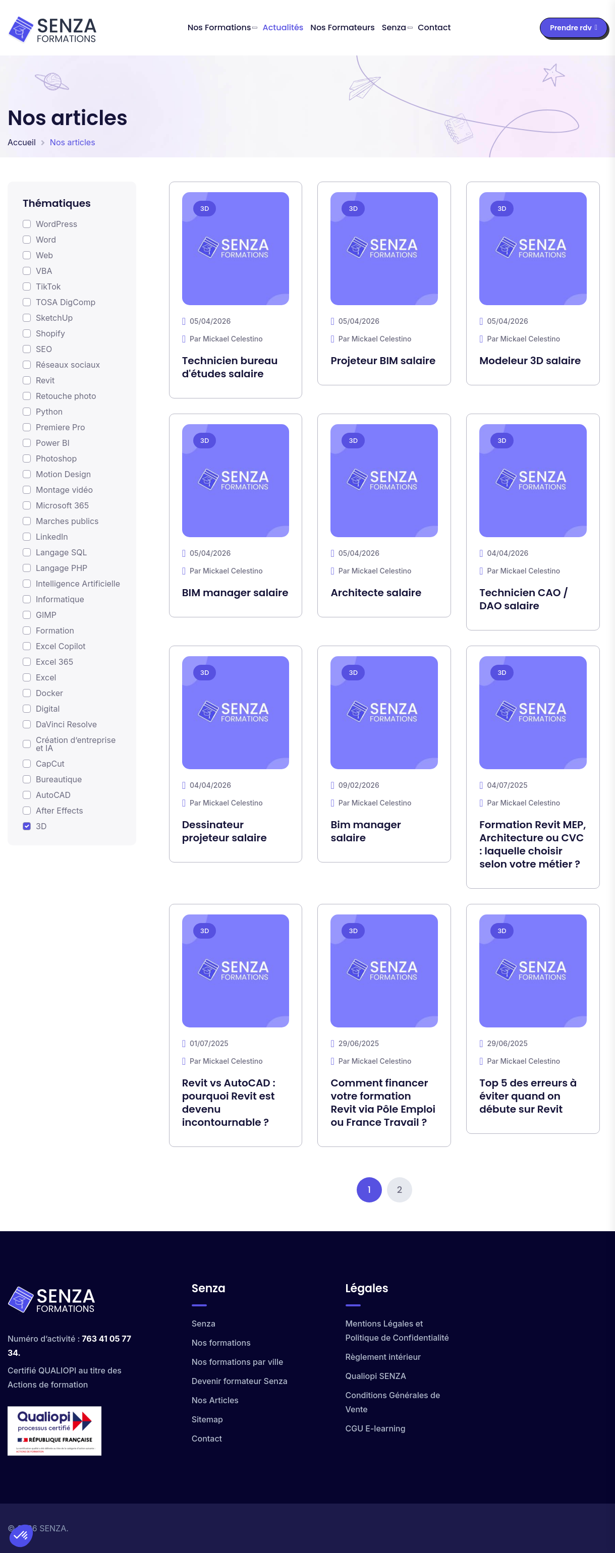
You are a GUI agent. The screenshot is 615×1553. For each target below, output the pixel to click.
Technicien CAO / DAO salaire (523, 599)
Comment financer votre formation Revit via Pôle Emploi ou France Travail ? (382, 1102)
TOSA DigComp (65, 302)
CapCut (50, 764)
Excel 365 (54, 662)
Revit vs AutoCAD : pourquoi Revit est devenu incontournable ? (228, 1102)
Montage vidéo (64, 490)
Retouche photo (66, 396)
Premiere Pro (60, 427)
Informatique (60, 599)
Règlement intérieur (383, 1357)
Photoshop (56, 458)
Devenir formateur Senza (240, 1381)
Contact (434, 27)
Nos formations (219, 27)
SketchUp (54, 318)
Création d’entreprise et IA (76, 744)
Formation (55, 630)
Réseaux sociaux (68, 365)
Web (44, 255)
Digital (48, 709)
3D (41, 826)
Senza (394, 27)
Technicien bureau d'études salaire (230, 367)
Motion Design (63, 474)
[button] (21, 1536)
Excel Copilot (61, 646)
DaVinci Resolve (66, 724)
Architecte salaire (375, 593)
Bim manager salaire (365, 831)
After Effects (59, 811)
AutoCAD (53, 795)
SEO (44, 349)
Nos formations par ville (238, 1362)
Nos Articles (215, 1400)
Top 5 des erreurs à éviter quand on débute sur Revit (528, 1096)
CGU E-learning (376, 1428)
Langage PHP (61, 568)
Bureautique (59, 779)
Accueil (22, 142)
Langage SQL (61, 552)
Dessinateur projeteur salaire (224, 831)
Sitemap (207, 1419)
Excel (46, 677)
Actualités (283, 27)
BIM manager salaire (235, 593)
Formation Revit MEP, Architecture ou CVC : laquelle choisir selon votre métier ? (532, 844)
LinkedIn (52, 537)
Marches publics (67, 521)
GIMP (46, 615)
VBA (44, 271)
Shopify (50, 333)
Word (46, 240)
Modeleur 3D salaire (530, 361)
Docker (49, 693)
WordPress (56, 224)
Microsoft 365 (62, 505)
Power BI (53, 443)
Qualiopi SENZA (376, 1376)
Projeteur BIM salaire (382, 361)
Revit (45, 380)
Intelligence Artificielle (78, 584)
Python (49, 412)
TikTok (48, 286)
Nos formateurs (342, 27)
